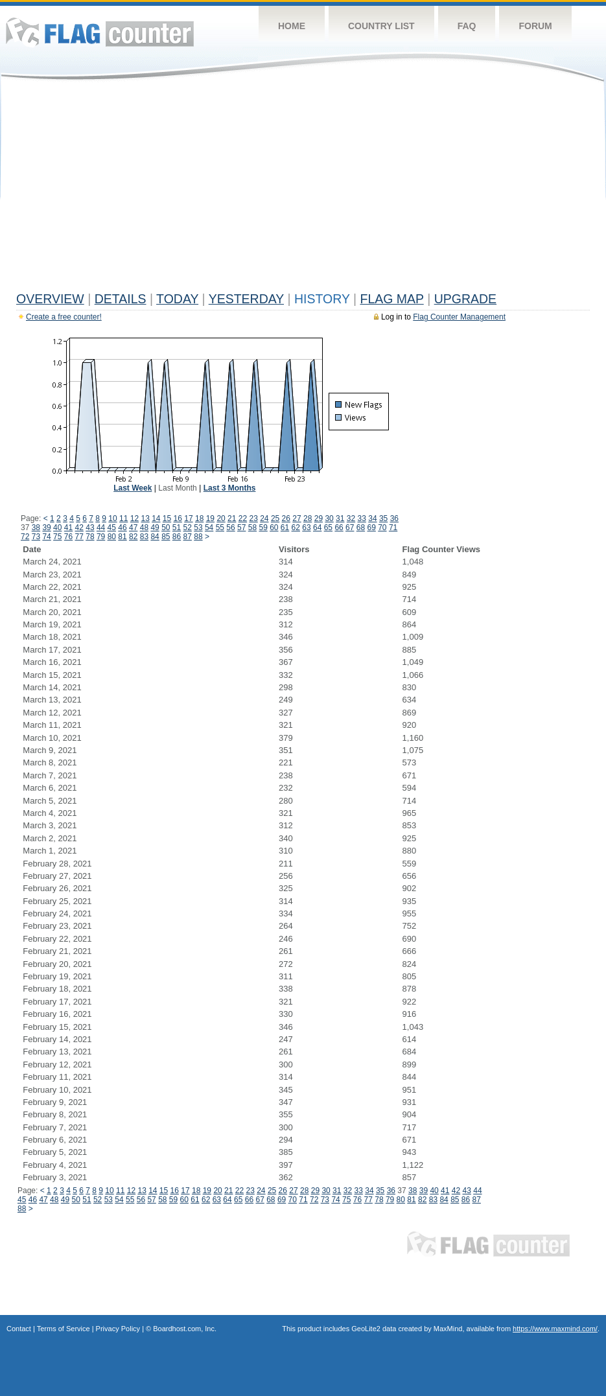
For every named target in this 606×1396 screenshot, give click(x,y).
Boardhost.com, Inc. (184, 1328)
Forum (535, 26)
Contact (18, 1328)
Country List (381, 26)
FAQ (467, 26)
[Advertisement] (303, 189)
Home (291, 26)
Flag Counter (100, 32)
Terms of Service (63, 1328)
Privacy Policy (118, 1328)
